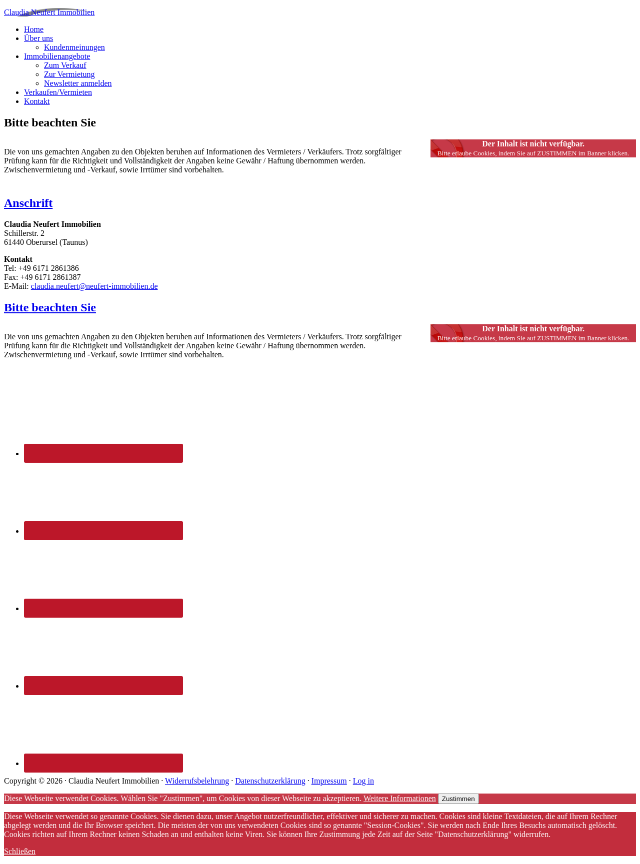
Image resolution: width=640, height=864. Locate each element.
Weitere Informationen (400, 798)
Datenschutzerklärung (270, 781)
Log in (363, 781)
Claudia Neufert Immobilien (49, 12)
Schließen (20, 851)
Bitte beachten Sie (50, 307)
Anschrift (28, 202)
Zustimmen (458, 799)
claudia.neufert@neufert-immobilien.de (94, 286)
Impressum (329, 781)
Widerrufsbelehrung (197, 781)
